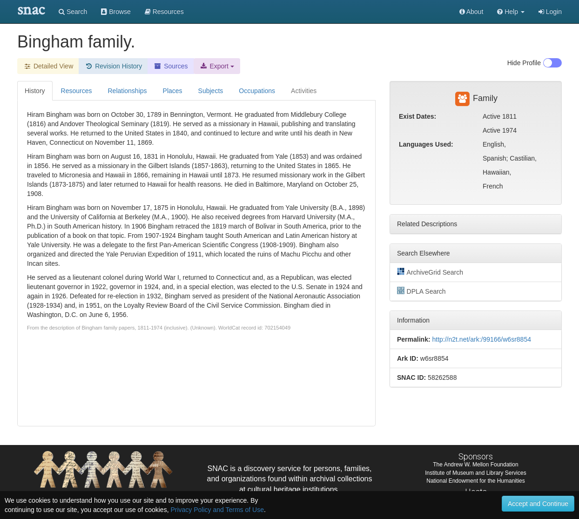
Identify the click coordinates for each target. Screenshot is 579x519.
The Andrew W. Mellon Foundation (475, 464)
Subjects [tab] (210, 90)
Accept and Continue (538, 503)
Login (550, 11)
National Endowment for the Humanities (475, 481)
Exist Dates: (417, 116)
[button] (511, 11)
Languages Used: (426, 144)
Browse (116, 11)
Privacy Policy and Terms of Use (216, 509)
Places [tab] (172, 90)
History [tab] (35, 90)
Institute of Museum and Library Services (475, 473)
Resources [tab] (76, 90)
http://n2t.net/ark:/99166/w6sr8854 (481, 339)
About (471, 11)
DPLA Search (421, 291)
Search (73, 11)
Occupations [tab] (257, 90)
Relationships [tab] (127, 90)
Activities (303, 90)
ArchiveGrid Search (430, 272)
